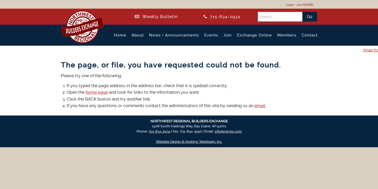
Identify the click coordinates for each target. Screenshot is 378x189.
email (259, 105)
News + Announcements (174, 35)
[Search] (280, 17)
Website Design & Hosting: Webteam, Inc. (189, 142)
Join (227, 35)
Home (120, 35)
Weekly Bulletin (156, 16)
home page (97, 92)
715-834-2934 (222, 16)
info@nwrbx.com (228, 131)
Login (290, 5)
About (138, 35)
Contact (310, 35)
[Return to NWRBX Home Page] (79, 41)
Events (211, 35)
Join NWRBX (304, 5)
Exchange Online (254, 35)
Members (286, 35)
